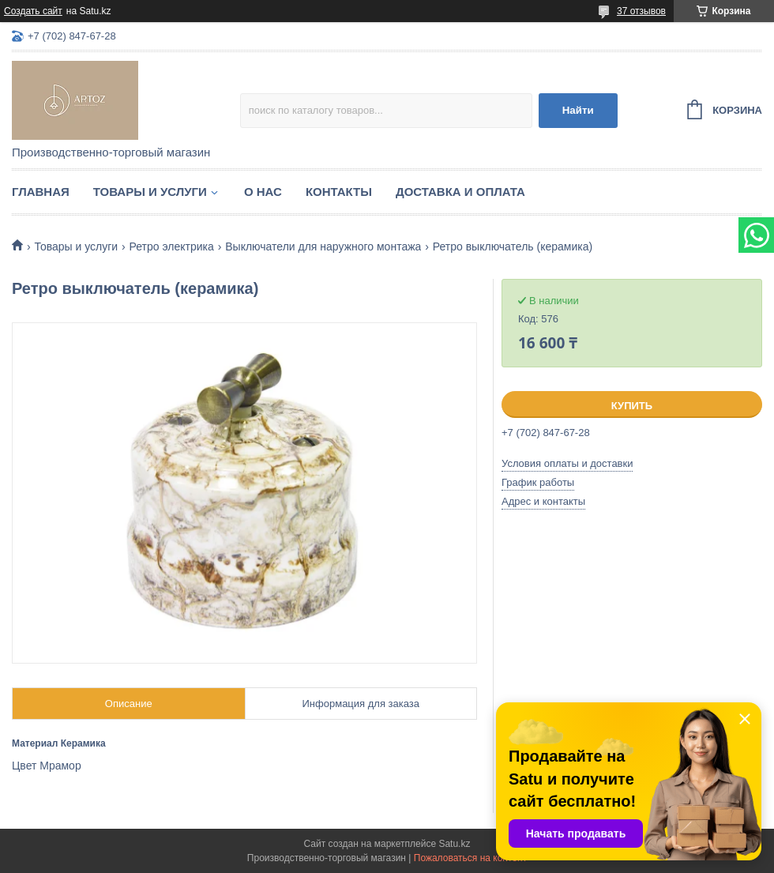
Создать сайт (33, 11)
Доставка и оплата (460, 192)
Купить (631, 406)
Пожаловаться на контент (470, 858)
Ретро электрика (172, 246)
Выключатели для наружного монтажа (323, 246)
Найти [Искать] (578, 110)
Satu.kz (454, 843)
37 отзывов (641, 11)
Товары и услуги (150, 192)
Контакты (339, 192)
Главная (41, 192)
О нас (263, 192)
